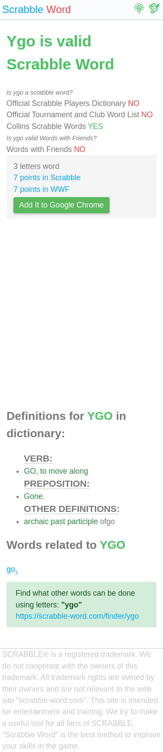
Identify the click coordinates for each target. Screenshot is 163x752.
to (43, 471)
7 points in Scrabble (47, 177)
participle (82, 521)
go (12, 569)
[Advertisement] (81, 316)
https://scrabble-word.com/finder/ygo (77, 616)
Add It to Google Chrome (61, 205)
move (58, 471)
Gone (33, 496)
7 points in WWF (41, 189)
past (58, 521)
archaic (36, 521)
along (79, 471)
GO (30, 471)
